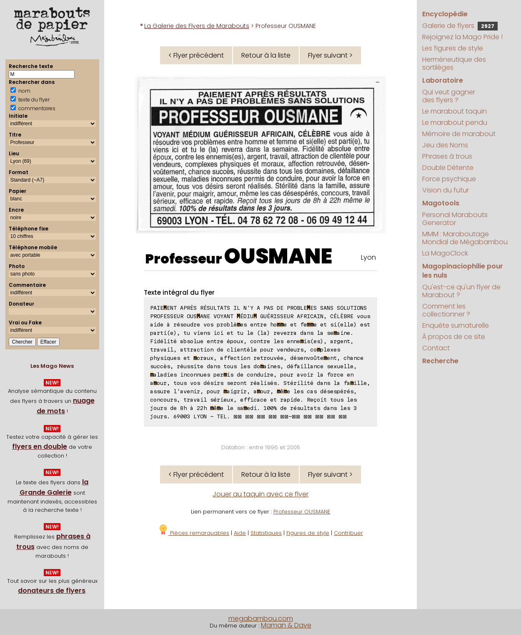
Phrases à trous (447, 156)
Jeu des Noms (445, 145)
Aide (240, 533)
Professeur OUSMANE (302, 512)
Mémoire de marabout (459, 134)
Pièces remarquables (193, 533)
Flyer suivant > (330, 55)
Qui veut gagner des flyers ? (448, 96)
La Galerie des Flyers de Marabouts (196, 26)
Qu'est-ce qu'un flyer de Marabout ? (461, 291)
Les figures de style (452, 48)
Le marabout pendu (454, 122)
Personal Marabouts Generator (455, 219)
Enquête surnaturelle (455, 325)
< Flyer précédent (196, 55)
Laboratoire (442, 80)
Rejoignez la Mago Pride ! (462, 37)
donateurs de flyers (51, 590)
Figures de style (307, 533)
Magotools (440, 203)
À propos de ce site (453, 337)
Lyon (368, 257)
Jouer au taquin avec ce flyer (260, 494)
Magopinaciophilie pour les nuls (462, 270)
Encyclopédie (445, 14)
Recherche (440, 361)
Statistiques (266, 533)
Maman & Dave (286, 625)
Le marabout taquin (454, 111)
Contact (436, 348)
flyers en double (39, 446)
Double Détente (447, 167)
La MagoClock (445, 253)
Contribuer (348, 533)
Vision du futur (445, 190)
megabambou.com (260, 618)
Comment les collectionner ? (446, 310)
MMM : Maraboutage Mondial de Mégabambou (465, 238)
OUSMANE (278, 256)
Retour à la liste (266, 55)
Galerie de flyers (460, 25)
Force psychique (449, 179)
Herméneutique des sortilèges (454, 63)
